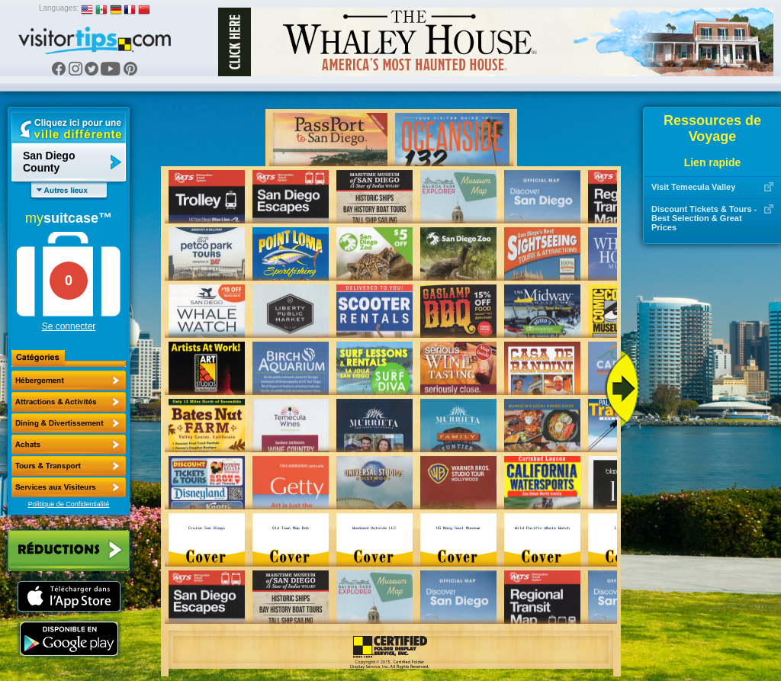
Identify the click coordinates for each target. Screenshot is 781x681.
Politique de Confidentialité (69, 504)
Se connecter (69, 326)
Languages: (59, 8)
